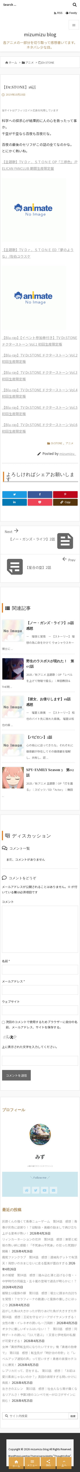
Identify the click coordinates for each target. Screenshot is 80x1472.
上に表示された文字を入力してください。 (30, 1047)
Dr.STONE (48, 62)
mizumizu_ (67, 453)
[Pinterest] (65, 494)
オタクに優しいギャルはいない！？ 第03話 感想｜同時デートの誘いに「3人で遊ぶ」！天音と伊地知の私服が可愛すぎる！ (39, 1335)
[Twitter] (14, 494)
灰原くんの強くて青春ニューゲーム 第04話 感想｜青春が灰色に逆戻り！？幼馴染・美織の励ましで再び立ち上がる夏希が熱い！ (39, 1227)
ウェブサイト (11, 1001)
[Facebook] (40, 494)
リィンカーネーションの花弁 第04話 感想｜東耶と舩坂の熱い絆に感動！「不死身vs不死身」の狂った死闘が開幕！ (39, 1245)
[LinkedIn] (14, 502)
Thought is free (62, 1455)
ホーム (13, 62)
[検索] (74, 4)
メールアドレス (13, 981)
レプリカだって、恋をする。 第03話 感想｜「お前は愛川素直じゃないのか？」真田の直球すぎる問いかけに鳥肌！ (39, 1377)
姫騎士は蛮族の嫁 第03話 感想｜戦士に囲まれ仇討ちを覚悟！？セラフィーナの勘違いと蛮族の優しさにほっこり (39, 1299)
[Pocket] (40, 502)
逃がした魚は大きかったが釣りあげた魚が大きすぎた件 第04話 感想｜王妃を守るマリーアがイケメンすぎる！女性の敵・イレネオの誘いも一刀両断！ (41, 1317)
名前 (6, 961)
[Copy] (65, 502)
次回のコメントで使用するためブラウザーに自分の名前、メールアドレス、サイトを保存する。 (41, 1024)
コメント (8, 902)
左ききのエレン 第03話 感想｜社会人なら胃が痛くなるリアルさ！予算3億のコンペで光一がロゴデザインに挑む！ (39, 1394)
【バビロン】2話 (39, 737)
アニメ (29, 62)
